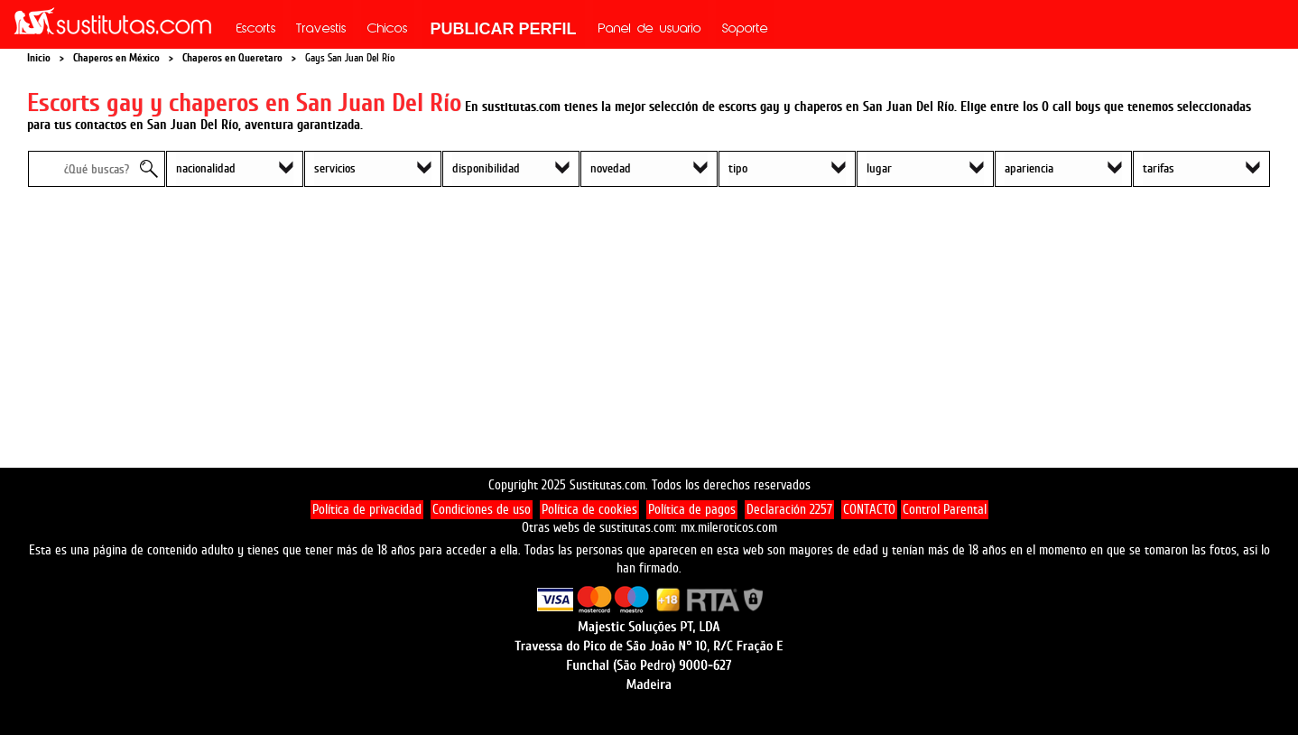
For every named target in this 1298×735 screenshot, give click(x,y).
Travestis (321, 29)
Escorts (256, 29)
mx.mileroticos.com (729, 527)
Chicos (387, 29)
